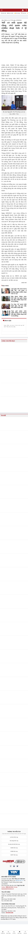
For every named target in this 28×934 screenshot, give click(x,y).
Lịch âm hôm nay (14, 837)
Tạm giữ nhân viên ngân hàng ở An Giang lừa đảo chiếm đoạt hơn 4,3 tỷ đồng (19, 313)
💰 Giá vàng (17, 13)
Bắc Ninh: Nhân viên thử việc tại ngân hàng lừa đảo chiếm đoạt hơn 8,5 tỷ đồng (19, 299)
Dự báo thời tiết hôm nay (14, 844)
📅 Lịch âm (23, 13)
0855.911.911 (9, 887)
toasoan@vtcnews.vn (7, 888)
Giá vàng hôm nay (14, 840)
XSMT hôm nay (14, 855)
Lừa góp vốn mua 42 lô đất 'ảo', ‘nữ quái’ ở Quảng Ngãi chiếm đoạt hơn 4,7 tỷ (19, 291)
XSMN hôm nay (14, 847)
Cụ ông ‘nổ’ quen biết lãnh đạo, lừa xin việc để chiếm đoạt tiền (19, 306)
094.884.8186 (9, 912)
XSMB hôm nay (14, 851)
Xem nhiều (10, 13)
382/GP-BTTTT (20, 880)
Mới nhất (3, 13)
